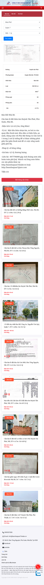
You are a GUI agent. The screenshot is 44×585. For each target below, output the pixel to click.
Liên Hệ (4, 560)
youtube (5, 547)
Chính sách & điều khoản (9, 562)
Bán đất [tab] (13, 14)
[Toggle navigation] (41, 7)
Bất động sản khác (22, 180)
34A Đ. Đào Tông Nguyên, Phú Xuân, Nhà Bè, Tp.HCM (20, 540)
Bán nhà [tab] (7, 14)
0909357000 (7, 532)
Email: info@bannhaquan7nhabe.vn (14, 536)
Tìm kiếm (8, 39)
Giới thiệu (4, 557)
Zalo (4, 551)
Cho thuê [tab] (20, 14)
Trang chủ (4, 554)
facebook (6, 543)
